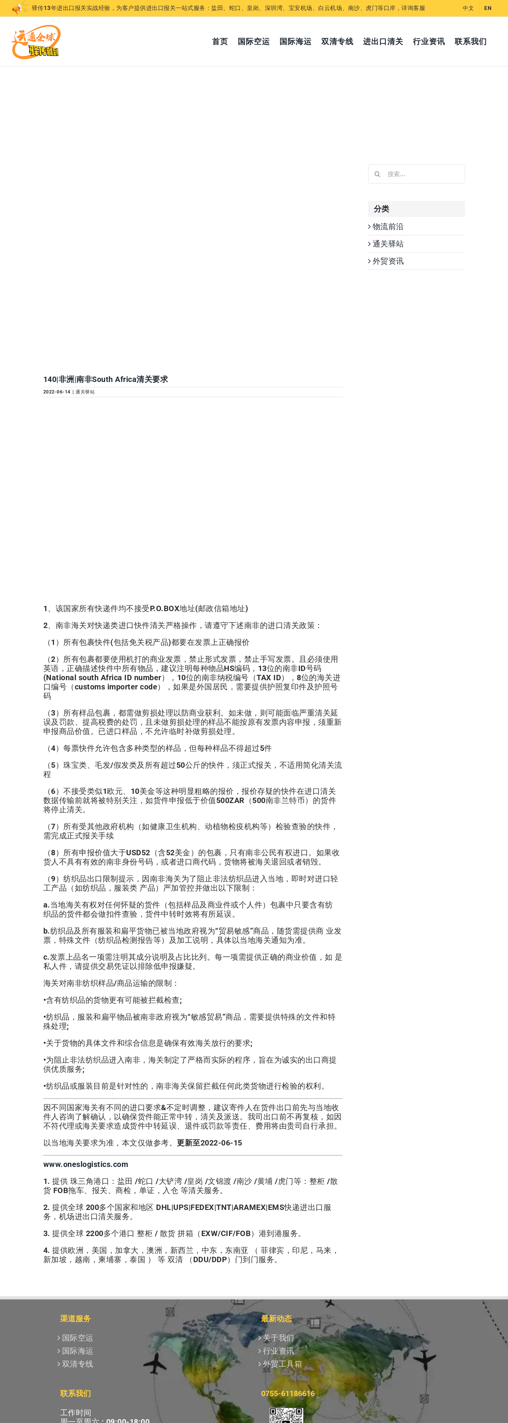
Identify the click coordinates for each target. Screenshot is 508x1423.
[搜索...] (416, 173)
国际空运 (78, 1337)
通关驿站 (85, 392)
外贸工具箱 (282, 1363)
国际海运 (78, 1350)
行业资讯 (278, 1350)
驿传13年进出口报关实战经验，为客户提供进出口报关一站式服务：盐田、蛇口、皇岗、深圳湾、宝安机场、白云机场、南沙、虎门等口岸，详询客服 (218, 8)
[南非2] (193, 264)
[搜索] (377, 173)
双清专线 (78, 1363)
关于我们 (278, 1337)
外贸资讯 (388, 261)
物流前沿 (388, 226)
